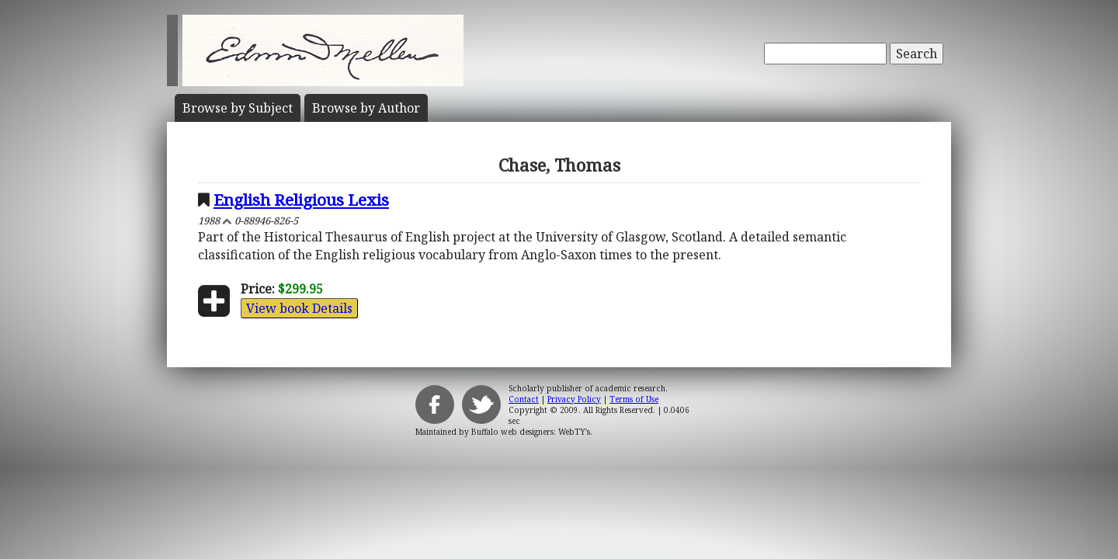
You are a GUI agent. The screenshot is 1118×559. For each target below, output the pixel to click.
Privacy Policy (574, 399)
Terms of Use (633, 399)
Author (366, 108)
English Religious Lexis (301, 199)
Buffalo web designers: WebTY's (530, 431)
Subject (237, 108)
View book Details (299, 308)
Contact (524, 399)
